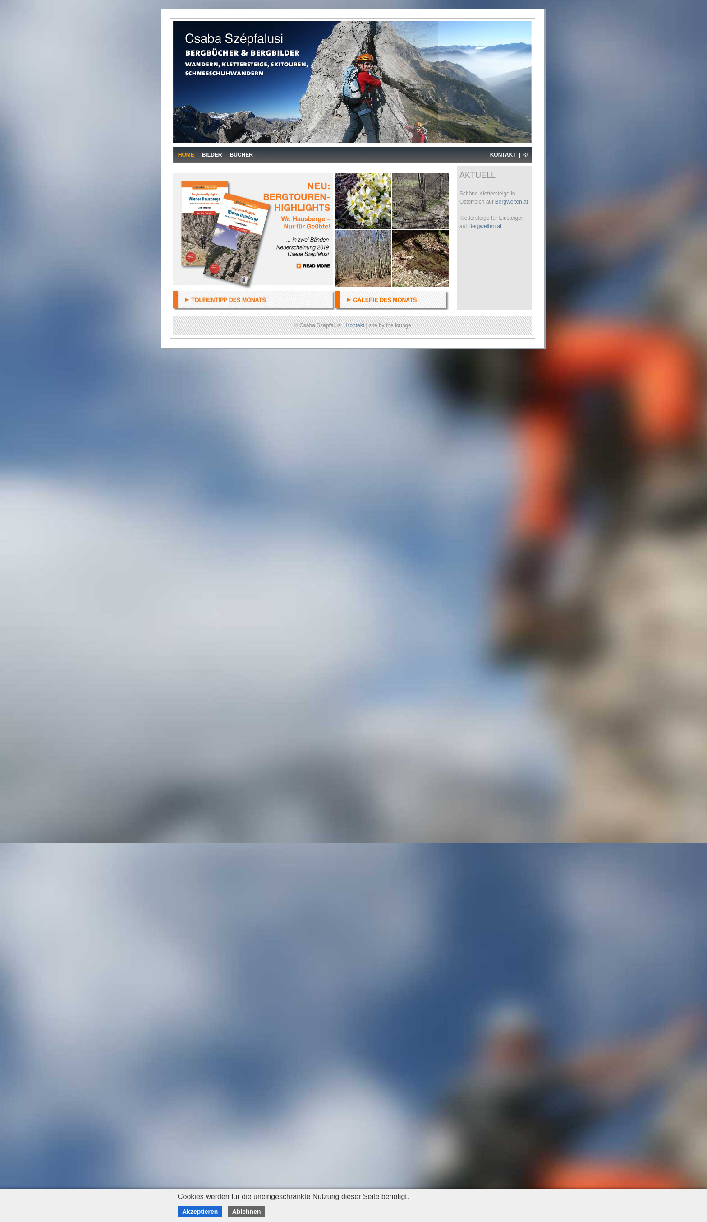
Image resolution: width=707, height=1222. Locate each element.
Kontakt (355, 325)
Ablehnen (246, 1211)
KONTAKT (503, 155)
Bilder (212, 155)
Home (186, 155)
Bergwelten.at (511, 202)
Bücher (241, 155)
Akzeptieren (200, 1211)
